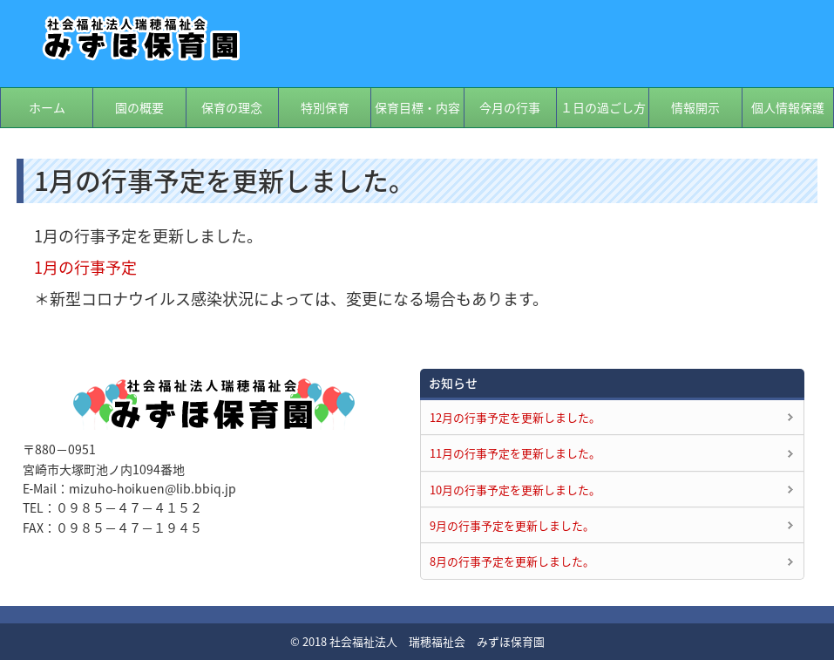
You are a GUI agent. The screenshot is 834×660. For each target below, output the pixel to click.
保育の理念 (231, 107)
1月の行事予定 (85, 267)
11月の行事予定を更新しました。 (515, 453)
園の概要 (139, 107)
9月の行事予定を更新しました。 (512, 525)
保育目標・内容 (417, 107)
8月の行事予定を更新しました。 (512, 561)
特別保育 (325, 107)
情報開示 (695, 107)
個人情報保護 (787, 107)
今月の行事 (509, 107)
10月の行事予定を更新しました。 (515, 489)
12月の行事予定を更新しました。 (515, 417)
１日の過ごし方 (603, 107)
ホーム (47, 107)
